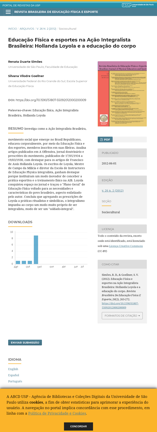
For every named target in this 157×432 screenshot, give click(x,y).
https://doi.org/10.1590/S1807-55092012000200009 (51, 100)
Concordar (78, 426)
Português (15, 381)
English (13, 369)
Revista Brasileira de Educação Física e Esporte (56, 12)
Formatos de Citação (121, 315)
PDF (106, 139)
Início (12, 28)
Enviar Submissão (25, 342)
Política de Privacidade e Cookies (57, 413)
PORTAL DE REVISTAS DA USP (21, 5)
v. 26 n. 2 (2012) (46, 28)
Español (13, 375)
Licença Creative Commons (126, 246)
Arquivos (27, 28)
